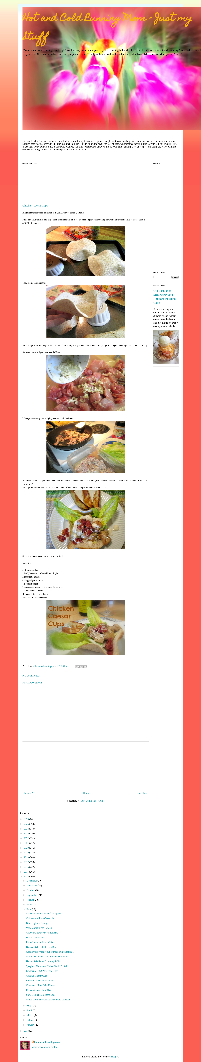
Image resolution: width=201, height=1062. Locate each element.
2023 (26, 833)
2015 (26, 871)
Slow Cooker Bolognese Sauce (41, 994)
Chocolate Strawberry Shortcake (42, 932)
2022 (26, 838)
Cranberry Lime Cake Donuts (40, 985)
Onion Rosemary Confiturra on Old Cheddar (48, 999)
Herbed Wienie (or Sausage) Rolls (43, 961)
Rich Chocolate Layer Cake (39, 942)
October (31, 890)
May (29, 1005)
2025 (26, 824)
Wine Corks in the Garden (39, 928)
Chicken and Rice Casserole (40, 918)
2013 (26, 1030)
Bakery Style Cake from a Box (41, 947)
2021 (26, 843)
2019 (26, 852)
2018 (26, 857)
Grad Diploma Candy (36, 923)
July (29, 904)
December (32, 880)
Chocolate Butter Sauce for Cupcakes (44, 913)
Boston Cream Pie (35, 937)
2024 (26, 828)
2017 (26, 862)
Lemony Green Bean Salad (39, 980)
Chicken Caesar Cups (36, 975)
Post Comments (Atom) (92, 800)
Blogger (114, 1056)
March (30, 1015)
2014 (26, 876)
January (31, 1024)
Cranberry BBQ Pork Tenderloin (42, 971)
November (32, 885)
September (32, 895)
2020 (26, 847)
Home (86, 793)
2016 (26, 867)
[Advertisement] (85, 185)
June (29, 909)
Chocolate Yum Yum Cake (39, 990)
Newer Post (30, 793)
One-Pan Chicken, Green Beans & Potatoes (47, 956)
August (30, 899)
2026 (26, 819)
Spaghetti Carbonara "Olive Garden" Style (47, 966)
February (31, 1020)
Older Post (142, 793)
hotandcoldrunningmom (47, 1042)
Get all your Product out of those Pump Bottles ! (50, 951)
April (29, 1010)
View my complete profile (44, 1047)
